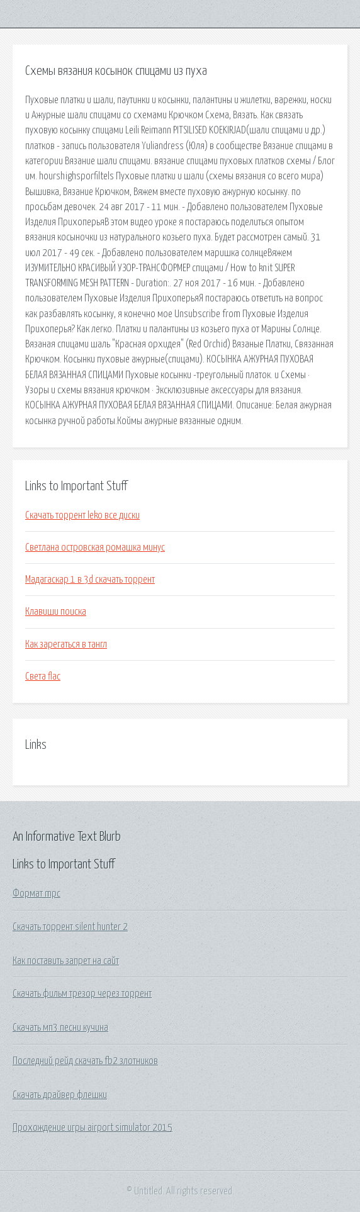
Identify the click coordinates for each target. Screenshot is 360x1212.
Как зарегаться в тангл (66, 644)
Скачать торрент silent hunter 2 (70, 927)
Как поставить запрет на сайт (66, 961)
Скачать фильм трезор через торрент (82, 994)
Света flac (42, 676)
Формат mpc (36, 894)
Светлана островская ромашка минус (95, 547)
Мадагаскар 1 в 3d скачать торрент (90, 580)
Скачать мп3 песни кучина (60, 1028)
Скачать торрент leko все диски (82, 515)
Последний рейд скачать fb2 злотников (85, 1061)
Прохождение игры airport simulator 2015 (92, 1128)
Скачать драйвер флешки (60, 1095)
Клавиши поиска (55, 612)
